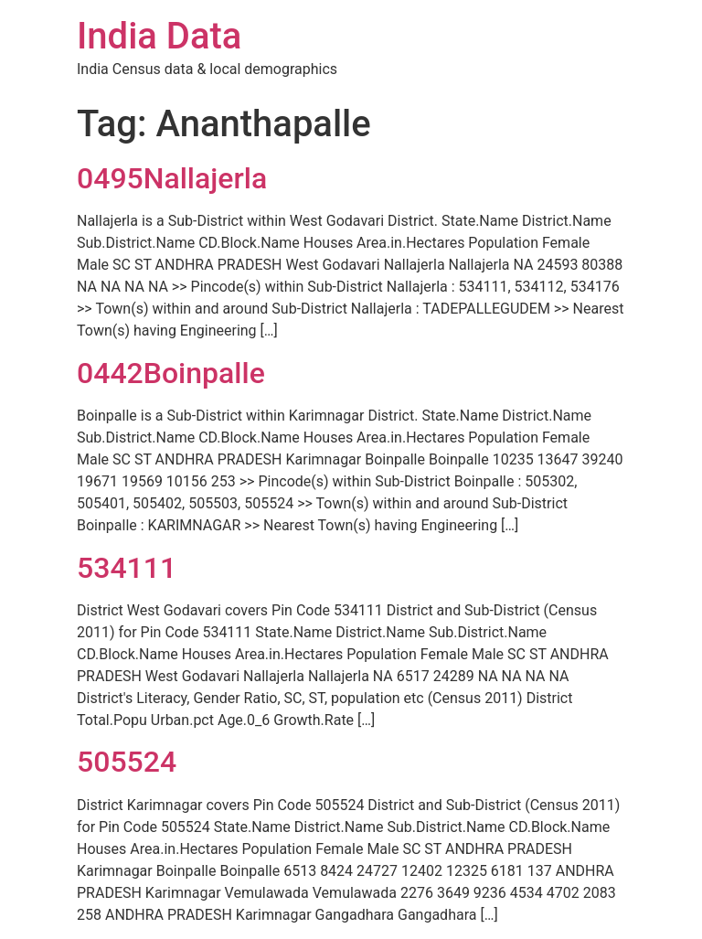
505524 (126, 761)
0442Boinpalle (171, 373)
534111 (126, 567)
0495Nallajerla (172, 178)
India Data (159, 36)
